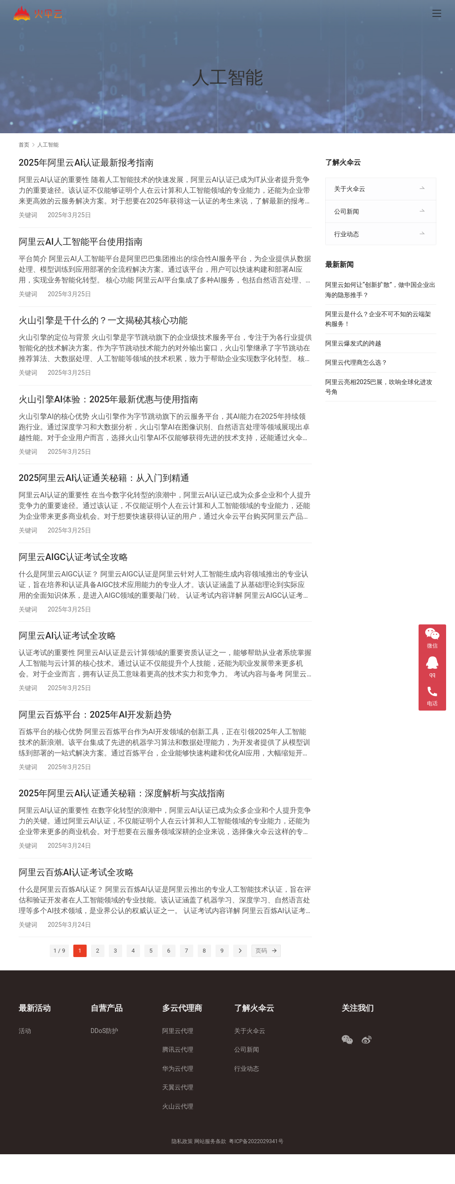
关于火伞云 (349, 188)
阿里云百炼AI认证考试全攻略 (76, 899)
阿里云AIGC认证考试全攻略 (73, 571)
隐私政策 (182, 1171)
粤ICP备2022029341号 (256, 1171)
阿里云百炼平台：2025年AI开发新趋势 (95, 735)
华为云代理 (177, 1098)
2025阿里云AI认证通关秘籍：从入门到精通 (104, 490)
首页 (24, 145)
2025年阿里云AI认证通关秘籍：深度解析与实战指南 (122, 817)
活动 (25, 1060)
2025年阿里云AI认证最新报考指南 (86, 162)
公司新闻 (346, 211)
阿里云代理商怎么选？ (356, 362)
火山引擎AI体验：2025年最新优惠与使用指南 (108, 408)
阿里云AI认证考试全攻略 (67, 653)
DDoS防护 (105, 1060)
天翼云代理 (177, 1116)
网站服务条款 (210, 1171)
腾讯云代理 (177, 1079)
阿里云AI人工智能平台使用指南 (81, 244)
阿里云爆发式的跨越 (353, 343)
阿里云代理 (177, 1060)
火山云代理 (177, 1135)
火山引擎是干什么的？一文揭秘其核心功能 (103, 326)
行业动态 (346, 234)
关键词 (28, 215)
